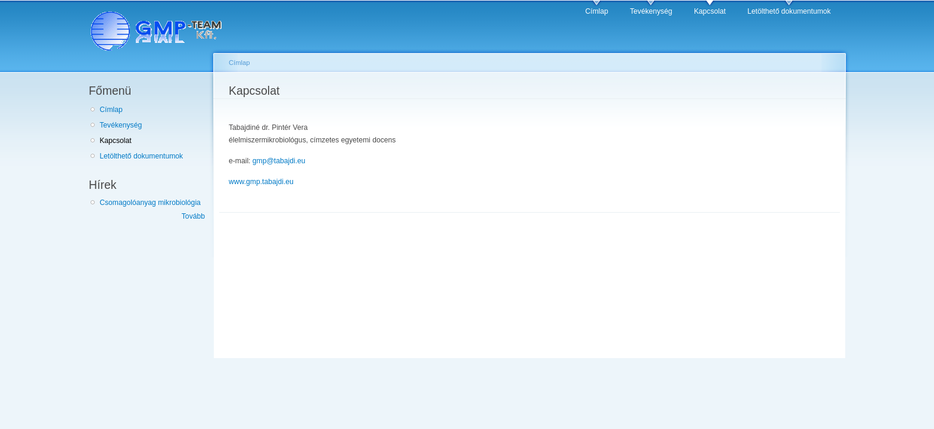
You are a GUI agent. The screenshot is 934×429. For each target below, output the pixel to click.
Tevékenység (651, 11)
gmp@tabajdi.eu (279, 161)
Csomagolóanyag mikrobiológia (150, 202)
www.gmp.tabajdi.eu (261, 182)
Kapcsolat (710, 11)
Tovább (193, 216)
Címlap (597, 11)
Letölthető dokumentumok (789, 11)
